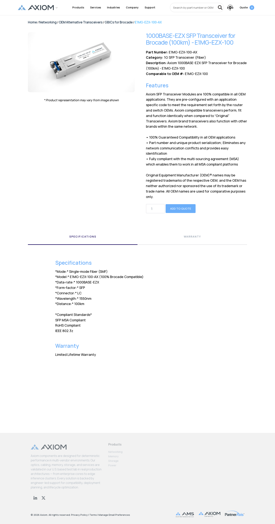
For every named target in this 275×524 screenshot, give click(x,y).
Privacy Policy (79, 515)
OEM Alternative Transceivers (80, 22)
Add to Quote (180, 209)
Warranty (192, 236)
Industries (113, 7)
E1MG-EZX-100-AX (148, 22)
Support (150, 7)
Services (95, 7)
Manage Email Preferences (114, 515)
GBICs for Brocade (119, 22)
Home (32, 22)
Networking (48, 22)
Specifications (82, 236)
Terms (93, 515)
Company (132, 7)
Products (78, 7)
